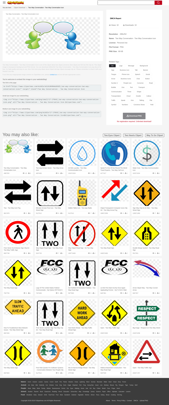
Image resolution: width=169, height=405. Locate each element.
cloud (129, 96)
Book (41, 391)
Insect (97, 385)
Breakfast (29, 395)
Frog (84, 385)
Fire (60, 382)
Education (66, 391)
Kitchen (87, 395)
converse (140, 83)
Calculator (121, 391)
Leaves (40, 382)
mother (49, 388)
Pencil (60, 391)
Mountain (99, 382)
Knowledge (86, 391)
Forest (124, 382)
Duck (64, 385)
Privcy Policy (121, 400)
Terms (114, 400)
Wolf (136, 385)
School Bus (74, 391)
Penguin (121, 385)
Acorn (29, 382)
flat (151, 100)
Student (30, 391)
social (148, 74)
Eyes (71, 388)
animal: (23, 385)
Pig (116, 385)
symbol (113, 104)
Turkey (131, 385)
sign (112, 70)
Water (105, 382)
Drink (45, 395)
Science (98, 391)
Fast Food (51, 395)
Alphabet (114, 391)
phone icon (125, 74)
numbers (125, 104)
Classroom (47, 391)
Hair (87, 388)
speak (123, 100)
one (123, 87)
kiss (132, 100)
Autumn (35, 382)
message (131, 66)
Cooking (113, 395)
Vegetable (80, 395)
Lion (101, 385)
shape (139, 92)
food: (23, 395)
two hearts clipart (133, 135)
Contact (129, 400)
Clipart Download (19, 7)
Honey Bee (90, 385)
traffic (113, 100)
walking (77, 388)
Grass (76, 382)
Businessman (56, 388)
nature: (23, 382)
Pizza (97, 395)
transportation (116, 96)
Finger (113, 388)
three (129, 92)
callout (148, 96)
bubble (113, 87)
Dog (60, 385)
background (144, 66)
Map (80, 391)
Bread (107, 395)
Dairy (35, 395)
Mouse (112, 385)
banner (145, 70)
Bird (37, 385)
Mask (29, 388)
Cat (47, 385)
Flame (65, 382)
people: (23, 388)
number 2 (114, 83)
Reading (54, 391)
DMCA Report (115, 18)
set (112, 66)
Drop (119, 382)
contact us (53, 74)
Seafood (73, 395)
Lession (128, 391)
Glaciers (70, 382)
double (138, 96)
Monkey (106, 385)
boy (94, 388)
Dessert (40, 395)
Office (108, 391)
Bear (32, 385)
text (131, 87)
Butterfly (41, 385)
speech (137, 74)
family (43, 388)
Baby (33, 388)
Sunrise (93, 382)
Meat (61, 395)
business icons (126, 79)
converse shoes (139, 104)
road (151, 83)
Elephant (75, 385)
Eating (102, 395)
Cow (56, 385)
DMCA (136, 400)
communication (116, 92)
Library (93, 391)
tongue (113, 74)
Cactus (46, 382)
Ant (29, 385)
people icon (127, 83)
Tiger (126, 385)
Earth (56, 382)
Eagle (69, 385)
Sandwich (67, 395)
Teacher (36, 391)
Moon (88, 382)
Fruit (57, 395)
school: (23, 391)
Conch (51, 382)
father (99, 388)
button (147, 79)
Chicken (51, 385)
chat (138, 79)
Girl (91, 388)
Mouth (104, 388)
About (108, 400)
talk (136, 70)
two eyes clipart (112, 135)
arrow (113, 79)
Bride (38, 388)
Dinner (93, 395)
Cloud (114, 382)
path (151, 104)
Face (108, 388)
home (82, 388)
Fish (80, 385)
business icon (124, 70)
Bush (110, 382)
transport (141, 87)
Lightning (82, 382)
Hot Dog (119, 395)
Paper (104, 391)
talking (141, 100)
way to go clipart (154, 135)
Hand (118, 388)
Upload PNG (144, 400)
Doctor (63, 388)
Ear (68, 388)
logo (120, 66)
